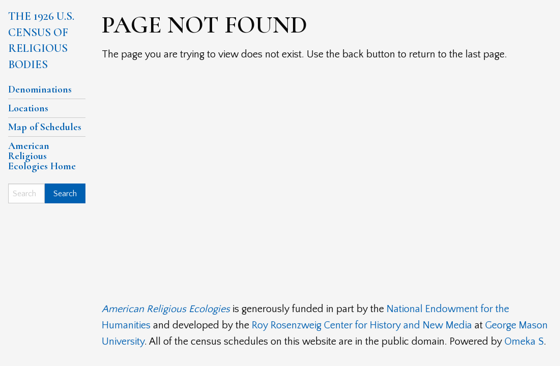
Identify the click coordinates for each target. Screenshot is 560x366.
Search (65, 193)
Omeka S (524, 341)
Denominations (40, 89)
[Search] (26, 193)
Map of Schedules (44, 127)
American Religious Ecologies (166, 309)
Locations (28, 108)
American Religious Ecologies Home (42, 156)
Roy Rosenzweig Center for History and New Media (362, 325)
